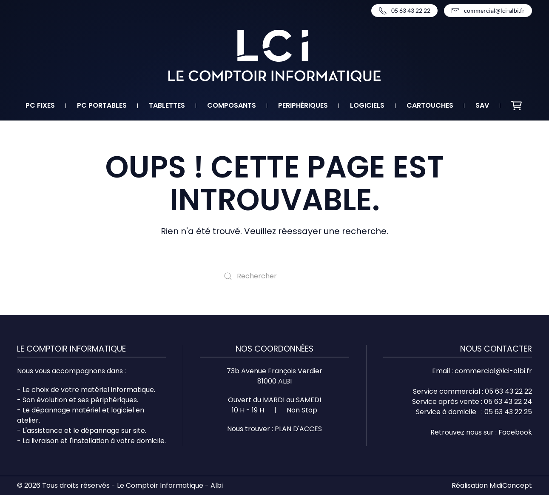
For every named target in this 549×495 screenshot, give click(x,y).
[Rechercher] (275, 276)
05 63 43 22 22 (404, 10)
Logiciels (367, 105)
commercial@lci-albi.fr (488, 10)
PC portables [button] (102, 105)
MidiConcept (510, 485)
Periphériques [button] (303, 105)
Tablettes (167, 105)
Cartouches (430, 105)
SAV (482, 105)
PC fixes (40, 105)
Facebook (515, 432)
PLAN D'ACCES (298, 429)
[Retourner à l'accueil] (274, 56)
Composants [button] (231, 105)
